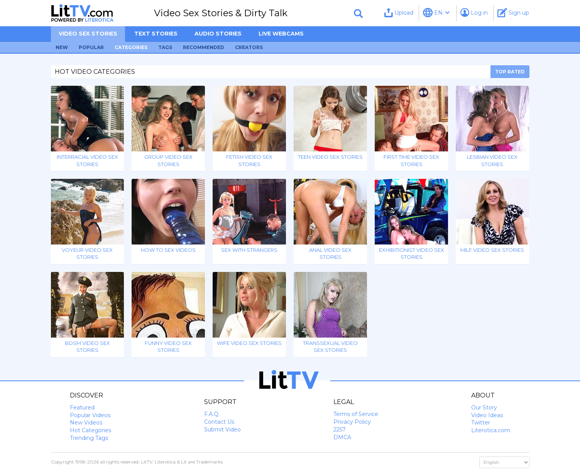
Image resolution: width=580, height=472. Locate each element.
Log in (474, 12)
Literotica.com (490, 430)
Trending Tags (89, 438)
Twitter (480, 422)
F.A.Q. (212, 414)
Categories (131, 47)
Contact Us (219, 421)
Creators (249, 47)
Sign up (513, 12)
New (62, 47)
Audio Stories (218, 33)
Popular (91, 47)
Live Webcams (281, 33)
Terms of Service (355, 414)
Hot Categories (90, 430)
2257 (339, 429)
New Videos (86, 422)
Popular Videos (90, 415)
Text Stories (156, 33)
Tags (165, 47)
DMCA (342, 437)
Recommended (203, 47)
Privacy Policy (352, 421)
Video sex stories (88, 33)
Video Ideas (487, 415)
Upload (398, 12)
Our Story (484, 407)
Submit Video (222, 429)
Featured (82, 407)
